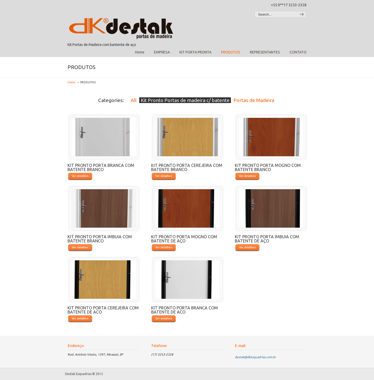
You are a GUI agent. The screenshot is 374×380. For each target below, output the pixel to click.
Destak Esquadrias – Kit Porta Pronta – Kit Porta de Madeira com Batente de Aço (122, 21)
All (134, 100)
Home (71, 82)
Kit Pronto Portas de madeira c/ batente (185, 100)
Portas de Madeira (253, 100)
